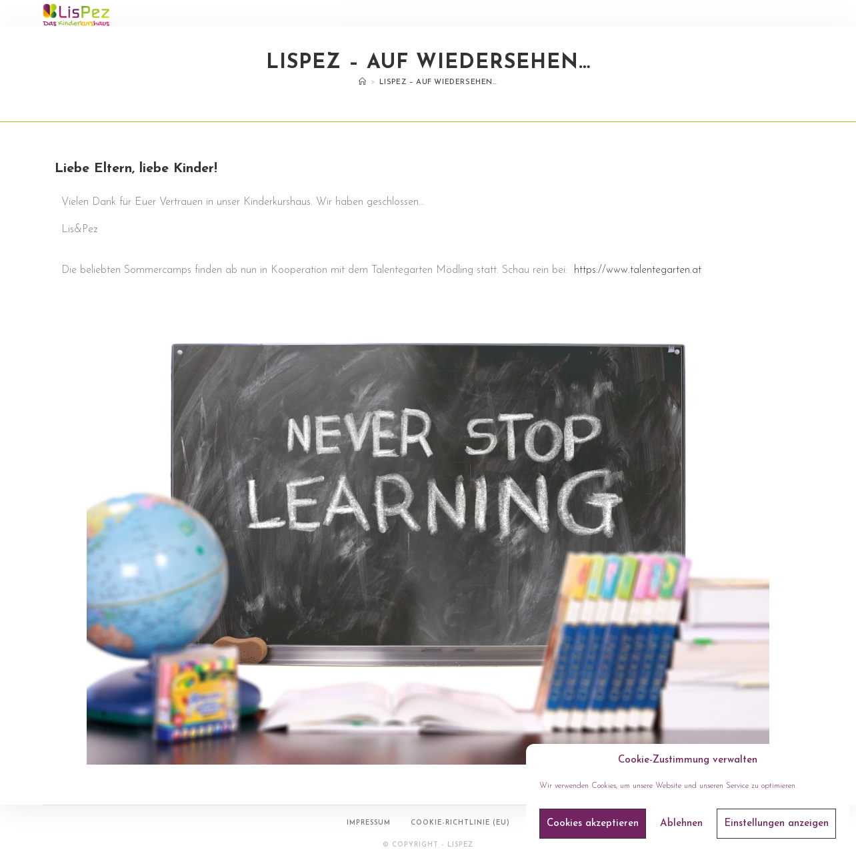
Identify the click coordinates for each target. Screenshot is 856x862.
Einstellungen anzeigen (776, 824)
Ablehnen (681, 824)
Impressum (369, 823)
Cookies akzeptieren (593, 824)
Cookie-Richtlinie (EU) (460, 823)
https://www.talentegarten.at (637, 270)
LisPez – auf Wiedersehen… (438, 82)
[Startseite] (363, 82)
